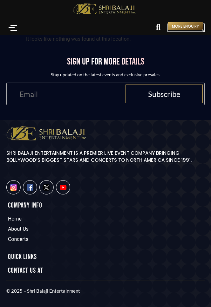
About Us (18, 229)
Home (15, 219)
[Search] (158, 27)
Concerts (18, 239)
